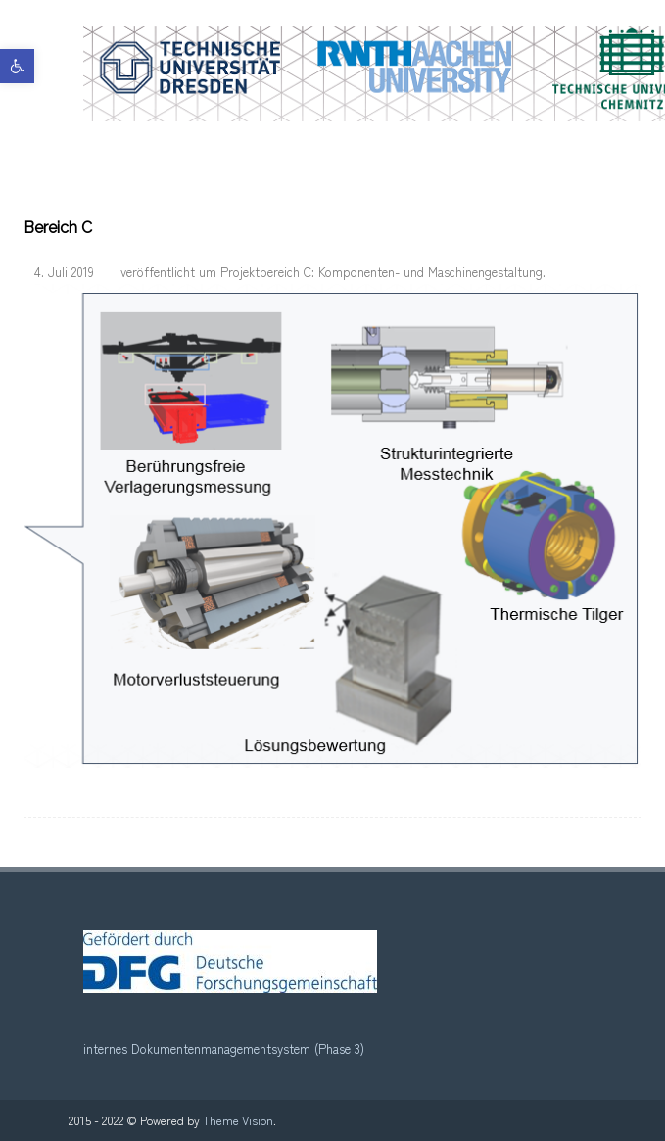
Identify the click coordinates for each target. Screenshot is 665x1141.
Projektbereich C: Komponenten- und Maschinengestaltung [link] (381, 271)
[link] (17, 66)
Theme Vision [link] (238, 1120)
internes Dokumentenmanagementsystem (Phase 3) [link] (223, 1048)
